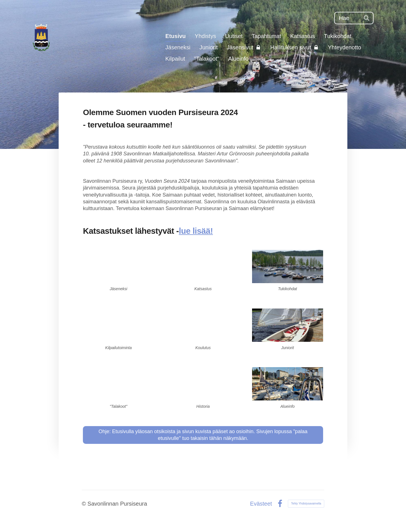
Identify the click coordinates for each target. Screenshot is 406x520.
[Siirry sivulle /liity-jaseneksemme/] (118, 266)
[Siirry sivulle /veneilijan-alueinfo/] (287, 383)
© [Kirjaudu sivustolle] (84, 504)
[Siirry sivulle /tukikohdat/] (287, 266)
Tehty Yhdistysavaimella (306, 503)
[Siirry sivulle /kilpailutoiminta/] (118, 325)
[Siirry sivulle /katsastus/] (203, 266)
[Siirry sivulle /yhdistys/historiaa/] (203, 383)
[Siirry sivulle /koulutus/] (203, 325)
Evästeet (261, 503)
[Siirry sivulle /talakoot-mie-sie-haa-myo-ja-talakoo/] (118, 383)
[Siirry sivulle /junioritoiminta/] (287, 325)
